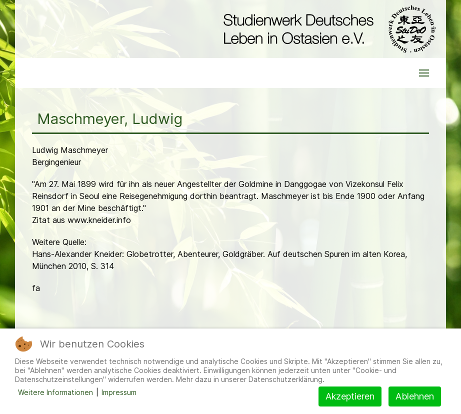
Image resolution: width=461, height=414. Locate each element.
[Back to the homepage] (327, 29)
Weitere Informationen (55, 392)
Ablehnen (415, 396)
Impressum (119, 392)
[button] (424, 73)
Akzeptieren (350, 396)
